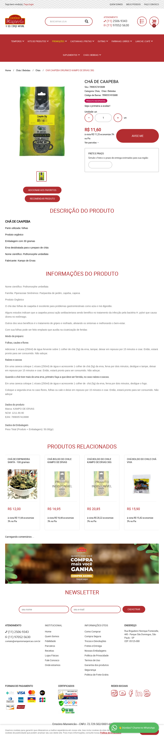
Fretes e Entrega (93, 645)
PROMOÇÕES (58, 41)
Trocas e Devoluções (95, 641)
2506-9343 (117, 21)
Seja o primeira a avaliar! (97, 105)
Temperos (16, 41)
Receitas (49, 650)
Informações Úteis (96, 625)
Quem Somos (116, 4)
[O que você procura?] (86, 21)
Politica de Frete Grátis (96, 674)
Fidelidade (50, 641)
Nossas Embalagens (95, 650)
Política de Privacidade (96, 655)
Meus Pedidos (133, 4)
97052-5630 (118, 25)
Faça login (29, 4)
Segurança (90, 669)
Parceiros (50, 645)
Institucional (53, 625)
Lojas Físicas (52, 655)
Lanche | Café (142, 41)
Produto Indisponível (62, 484)
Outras (101, 41)
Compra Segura (93, 636)
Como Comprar (93, 631)
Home (48, 631)
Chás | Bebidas (90, 55)
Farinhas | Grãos (120, 41)
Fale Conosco (151, 4)
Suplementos (70, 55)
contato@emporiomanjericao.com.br (22, 641)
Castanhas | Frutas (81, 41)
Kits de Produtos (37, 41)
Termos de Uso (92, 660)
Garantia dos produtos (97, 665)
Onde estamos (52, 665)
